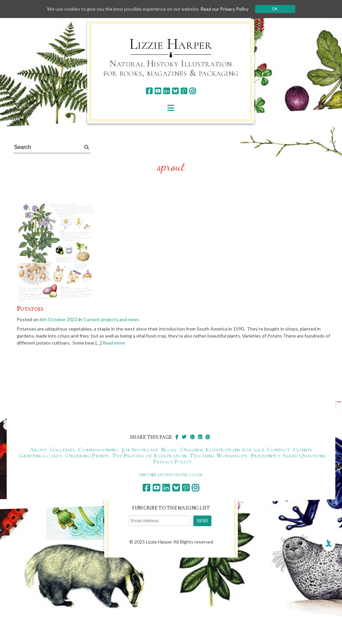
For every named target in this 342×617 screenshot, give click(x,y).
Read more (114, 343)
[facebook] (149, 90)
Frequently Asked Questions (288, 455)
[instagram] (192, 90)
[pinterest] (184, 90)
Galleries (62, 449)
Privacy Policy (172, 461)
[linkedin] (166, 90)
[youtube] (158, 90)
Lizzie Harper (171, 44)
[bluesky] (175, 90)
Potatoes (30, 309)
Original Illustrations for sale (222, 449)
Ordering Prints (87, 455)
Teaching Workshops (218, 455)
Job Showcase (140, 449)
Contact (278, 449)
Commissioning (98, 449)
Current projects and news (111, 319)
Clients (303, 449)
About (38, 449)
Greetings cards (40, 455)
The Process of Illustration (149, 455)
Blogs (169, 449)
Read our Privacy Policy (224, 9)
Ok (275, 9)
